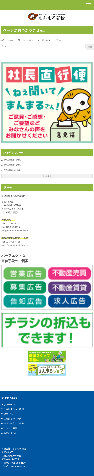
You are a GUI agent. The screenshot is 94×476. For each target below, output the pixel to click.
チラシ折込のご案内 (14, 423)
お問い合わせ (10, 433)
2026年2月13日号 (12, 165)
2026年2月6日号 (12, 170)
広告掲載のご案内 (12, 418)
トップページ (8, 404)
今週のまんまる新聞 (14, 408)
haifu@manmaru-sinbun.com (15, 245)
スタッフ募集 (10, 428)
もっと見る (47, 176)
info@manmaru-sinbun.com (14, 230)
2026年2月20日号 (12, 160)
